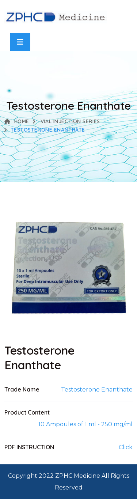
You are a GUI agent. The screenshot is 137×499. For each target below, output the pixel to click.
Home (16, 121)
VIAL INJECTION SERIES (69, 121)
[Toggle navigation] (20, 42)
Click (126, 447)
